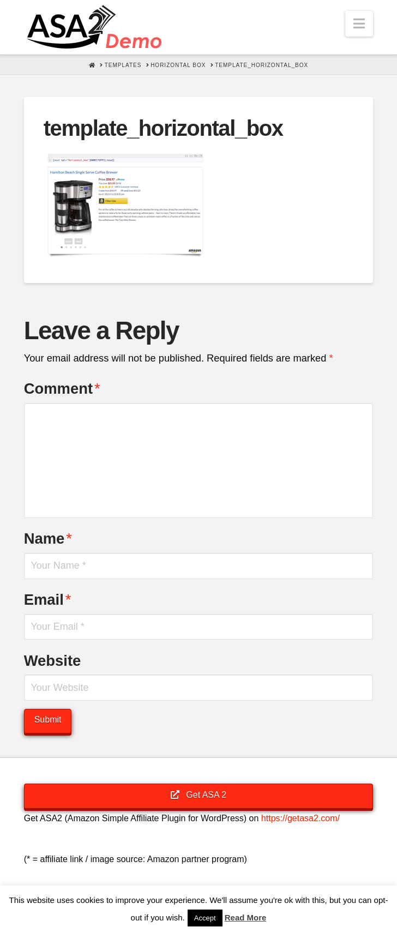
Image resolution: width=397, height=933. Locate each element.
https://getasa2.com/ (300, 818)
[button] (359, 24)
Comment (62, 388)
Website (52, 660)
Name (48, 538)
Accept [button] (205, 918)
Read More (246, 917)
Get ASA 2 (198, 794)
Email (47, 599)
